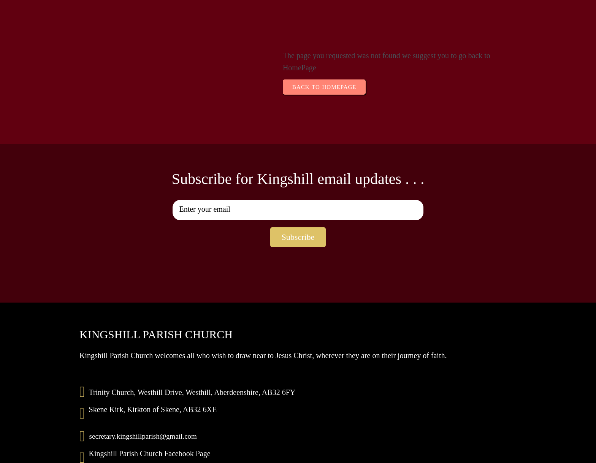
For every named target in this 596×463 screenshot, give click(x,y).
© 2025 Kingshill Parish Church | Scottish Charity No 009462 (297, 454)
